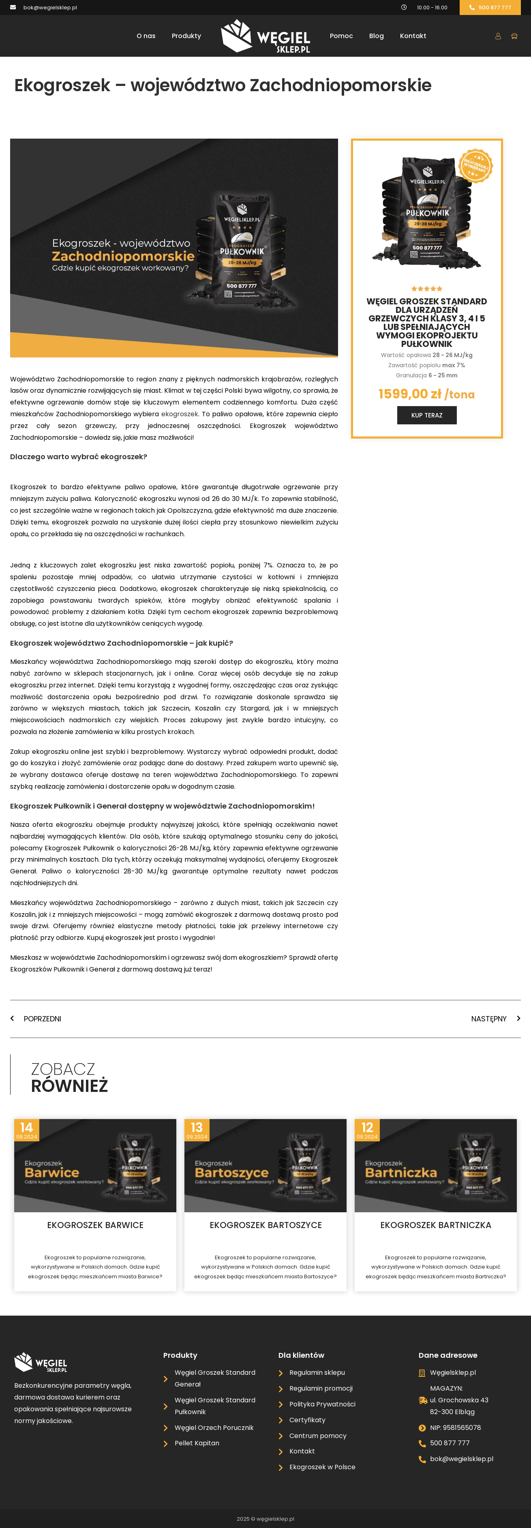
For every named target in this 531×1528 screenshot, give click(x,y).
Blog (376, 36)
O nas (146, 36)
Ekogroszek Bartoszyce (266, 1225)
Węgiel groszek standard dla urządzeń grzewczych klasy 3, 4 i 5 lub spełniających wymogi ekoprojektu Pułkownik (426, 322)
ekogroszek (179, 414)
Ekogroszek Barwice (95, 1225)
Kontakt (413, 36)
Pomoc (341, 36)
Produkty (186, 36)
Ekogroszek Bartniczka (436, 1225)
